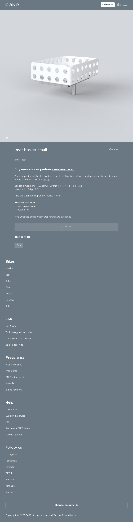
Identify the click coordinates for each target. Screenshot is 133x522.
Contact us (107, 5)
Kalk (8, 275)
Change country (67, 505)
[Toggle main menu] (125, 5)
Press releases (14, 364)
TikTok (9, 473)
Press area (11, 371)
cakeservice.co (63, 169)
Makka (9, 268)
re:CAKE (10, 300)
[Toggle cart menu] (119, 5)
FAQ (8, 422)
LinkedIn (10, 467)
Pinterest (10, 479)
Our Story (11, 326)
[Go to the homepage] (12, 5)
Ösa (8, 287)
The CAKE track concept (19, 338)
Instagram (11, 454)
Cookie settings (14, 434)
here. (58, 195)
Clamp (46, 179)
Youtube (10, 486)
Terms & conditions (65, 515)
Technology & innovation (19, 332)
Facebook (11, 460)
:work (9, 293)
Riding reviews (14, 389)
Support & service (15, 416)
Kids (8, 306)
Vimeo (9, 492)
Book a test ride (14, 345)
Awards (10, 383)
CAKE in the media (15, 377)
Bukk (8, 281)
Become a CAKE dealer (18, 428)
